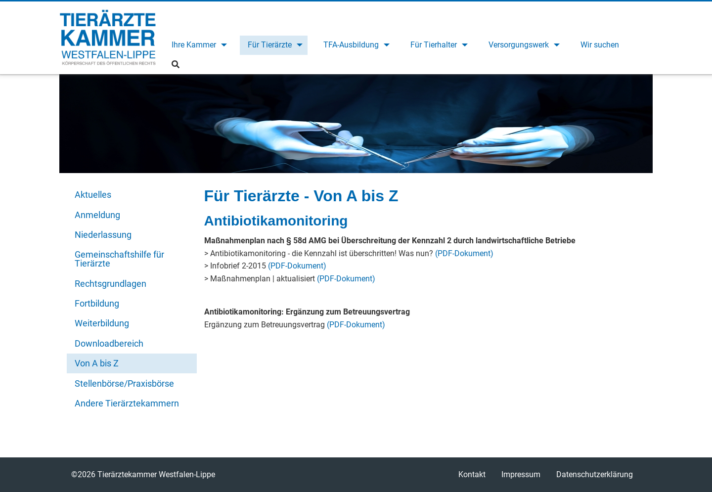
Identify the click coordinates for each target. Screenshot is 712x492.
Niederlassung (103, 234)
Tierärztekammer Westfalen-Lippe (107, 37)
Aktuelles (93, 194)
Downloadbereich (109, 343)
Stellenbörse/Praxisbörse (124, 383)
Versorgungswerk (519, 44)
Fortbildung (97, 303)
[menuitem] (198, 45)
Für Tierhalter (433, 44)
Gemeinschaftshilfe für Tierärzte (119, 258)
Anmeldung (97, 215)
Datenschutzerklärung (594, 474)
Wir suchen (599, 44)
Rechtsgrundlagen (110, 283)
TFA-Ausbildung (351, 44)
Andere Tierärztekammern (127, 403)
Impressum (520, 474)
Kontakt (472, 474)
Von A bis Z (97, 363)
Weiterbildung (102, 323)
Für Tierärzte (270, 44)
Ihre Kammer (194, 44)
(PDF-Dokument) (464, 253)
